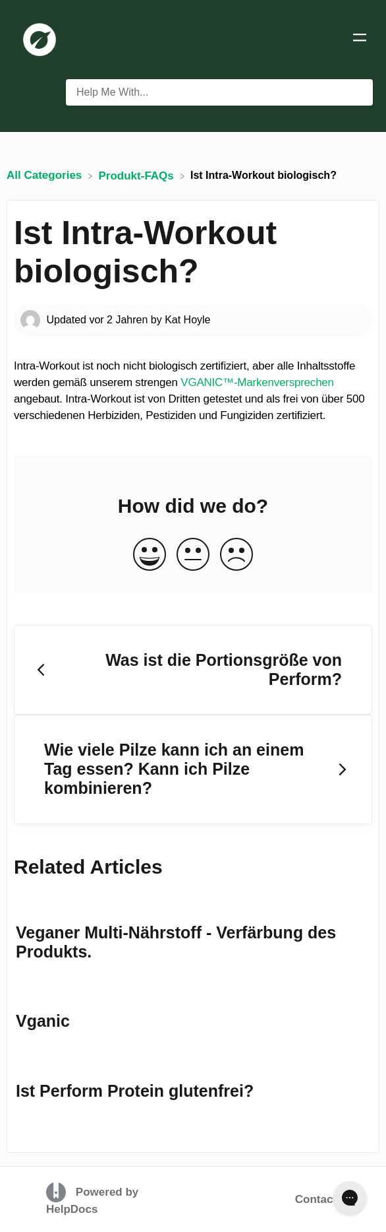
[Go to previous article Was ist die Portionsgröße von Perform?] (193, 670)
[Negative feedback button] (236, 555)
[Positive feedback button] (149, 555)
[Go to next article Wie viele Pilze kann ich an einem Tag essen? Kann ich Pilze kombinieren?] (193, 769)
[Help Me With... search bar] (219, 92)
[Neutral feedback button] (193, 555)
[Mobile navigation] (359, 39)
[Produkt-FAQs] (138, 175)
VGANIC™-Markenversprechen (257, 382)
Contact (316, 1199)
